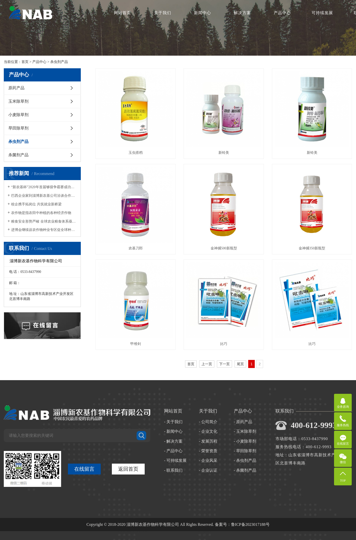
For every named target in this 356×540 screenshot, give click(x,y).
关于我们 (162, 13)
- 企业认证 (208, 470)
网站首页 (122, 13)
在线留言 (84, 469)
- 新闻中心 (173, 431)
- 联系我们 (173, 470)
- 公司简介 (208, 422)
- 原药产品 (243, 422)
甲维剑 (135, 344)
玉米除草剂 (18, 101)
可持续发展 (322, 13)
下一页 (224, 364)
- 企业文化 (208, 431)
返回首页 (128, 469)
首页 (25, 62)
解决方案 (242, 13)
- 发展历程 (208, 441)
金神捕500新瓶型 (224, 248)
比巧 (223, 344)
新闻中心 (202, 13)
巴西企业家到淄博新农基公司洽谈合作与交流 (44, 196)
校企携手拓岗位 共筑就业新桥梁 (36, 204)
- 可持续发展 (175, 460)
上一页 (206, 364)
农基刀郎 (136, 248)
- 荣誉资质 (208, 451)
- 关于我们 (173, 422)
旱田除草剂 (18, 128)
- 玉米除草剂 (245, 431)
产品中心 (282, 13)
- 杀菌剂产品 (245, 470)
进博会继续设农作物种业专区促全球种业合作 (44, 230)
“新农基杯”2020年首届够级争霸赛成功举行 (44, 187)
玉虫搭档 (136, 153)
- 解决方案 (173, 441)
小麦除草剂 (18, 115)
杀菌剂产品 (18, 155)
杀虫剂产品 (59, 62)
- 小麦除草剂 (245, 441)
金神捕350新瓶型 (312, 248)
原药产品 (16, 88)
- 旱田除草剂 (245, 451)
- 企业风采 (208, 460)
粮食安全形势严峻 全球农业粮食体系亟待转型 (44, 221)
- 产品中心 (173, 451)
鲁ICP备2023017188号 (250, 524)
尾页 (240, 364)
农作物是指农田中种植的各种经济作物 (41, 213)
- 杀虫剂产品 (245, 460)
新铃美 (223, 153)
